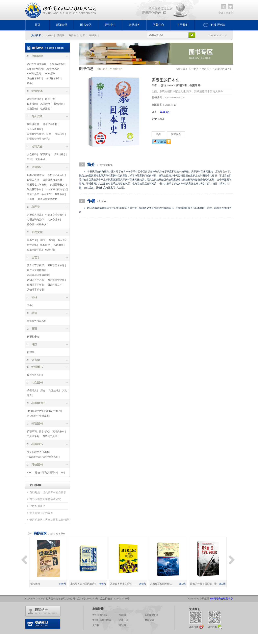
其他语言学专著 (35, 289)
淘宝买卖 (176, 134)
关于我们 (182, 24)
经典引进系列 (34, 374)
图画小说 (50, 99)
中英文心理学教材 (54, 214)
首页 (37, 24)
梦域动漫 (149, 620)
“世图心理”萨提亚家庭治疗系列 (44, 411)
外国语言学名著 (35, 284)
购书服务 (134, 24)
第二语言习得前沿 (36, 270)
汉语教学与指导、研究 (39, 134)
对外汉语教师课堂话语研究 (45, 499)
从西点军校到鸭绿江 (168, 583)
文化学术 (40, 159)
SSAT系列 (50, 73)
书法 (29, 159)
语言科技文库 (55, 284)
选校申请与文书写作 (46, 472)
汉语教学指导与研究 (38, 138)
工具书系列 (33, 436)
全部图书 (206, 68)
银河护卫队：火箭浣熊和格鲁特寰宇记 (51, 519)
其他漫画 (58, 103)
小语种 (30, 199)
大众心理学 (54, 219)
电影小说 (50, 249)
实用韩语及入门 (58, 184)
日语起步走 (33, 336)
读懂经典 (32, 390)
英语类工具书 (50, 436)
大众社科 (32, 154)
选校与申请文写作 (36, 64)
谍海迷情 (48, 583)
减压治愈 (45, 103)
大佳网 (96, 625)
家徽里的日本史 (223, 68)
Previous (24, 560)
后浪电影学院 (34, 249)
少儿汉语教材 (34, 129)
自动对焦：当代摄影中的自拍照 (47, 492)
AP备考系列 (53, 68)
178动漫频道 (151, 614)
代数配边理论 (37, 506)
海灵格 (72, 35)
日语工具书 (33, 179)
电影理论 (45, 245)
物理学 (30, 352)
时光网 (122, 625)
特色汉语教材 (50, 124)
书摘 (158, 134)
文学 (29, 305)
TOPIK (49, 35)
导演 (51, 240)
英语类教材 (58, 431)
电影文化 (32, 240)
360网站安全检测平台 (221, 598)
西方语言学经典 (56, 279)
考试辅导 (59, 134)
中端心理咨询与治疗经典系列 (42, 456)
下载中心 (158, 24)
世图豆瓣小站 (99, 614)
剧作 (42, 240)
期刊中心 (110, 24)
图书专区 (86, 24)
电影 (82, 35)
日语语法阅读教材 (52, 179)
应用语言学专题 (56, 265)
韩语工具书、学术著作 (39, 194)
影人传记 (62, 240)
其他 (64, 390)
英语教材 (59, 194)
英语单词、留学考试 (38, 431)
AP (61, 472)
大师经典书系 (34, 214)
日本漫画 (32, 103)
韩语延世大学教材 (47, 199)
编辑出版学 (60, 154)
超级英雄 (32, 108)
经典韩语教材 (34, 189)
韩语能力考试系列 (36, 321)
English (229, 12)
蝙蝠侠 (93, 35)
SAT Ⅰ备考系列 (57, 64)
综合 (29, 395)
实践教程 (58, 245)
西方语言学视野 (35, 265)
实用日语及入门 (56, 175)
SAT (29, 472)
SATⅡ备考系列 (52, 78)
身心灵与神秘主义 (36, 224)
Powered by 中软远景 (198, 598)
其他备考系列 (34, 78)
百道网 (122, 614)
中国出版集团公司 (102, 620)
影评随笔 (32, 245)
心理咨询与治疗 (35, 219)
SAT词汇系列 (34, 73)
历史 (42, 390)
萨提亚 (60, 35)
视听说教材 (33, 124)
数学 (29, 83)
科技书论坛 (214, 25)
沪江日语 (123, 620)
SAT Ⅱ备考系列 (35, 68)
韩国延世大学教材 (36, 184)
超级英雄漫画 (34, 99)
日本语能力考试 (35, 175)
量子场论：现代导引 (41, 512)
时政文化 (54, 390)
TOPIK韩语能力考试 (56, 189)
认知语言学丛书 (35, 279)
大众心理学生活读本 (38, 415)
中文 (220, 12)
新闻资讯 (61, 24)
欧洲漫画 (45, 108)
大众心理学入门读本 (38, 452)
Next (232, 560)
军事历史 (45, 154)
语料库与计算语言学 (38, 275)
